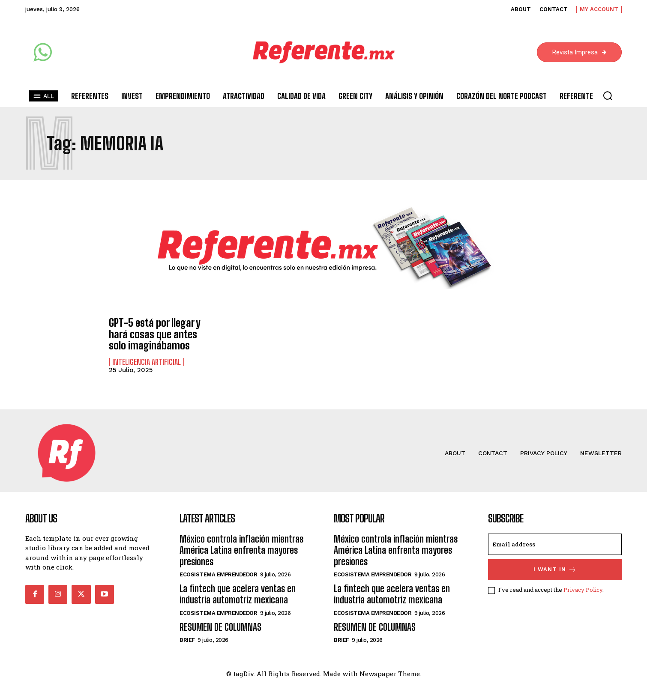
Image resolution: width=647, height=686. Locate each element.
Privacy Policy (582, 590)
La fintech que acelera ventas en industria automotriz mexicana (238, 594)
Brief (187, 640)
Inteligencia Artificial (146, 361)
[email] (555, 544)
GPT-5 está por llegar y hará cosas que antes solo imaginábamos (154, 334)
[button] (607, 95)
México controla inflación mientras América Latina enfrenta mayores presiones (241, 550)
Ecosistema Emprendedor (218, 574)
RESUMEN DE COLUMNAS (220, 627)
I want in (555, 570)
